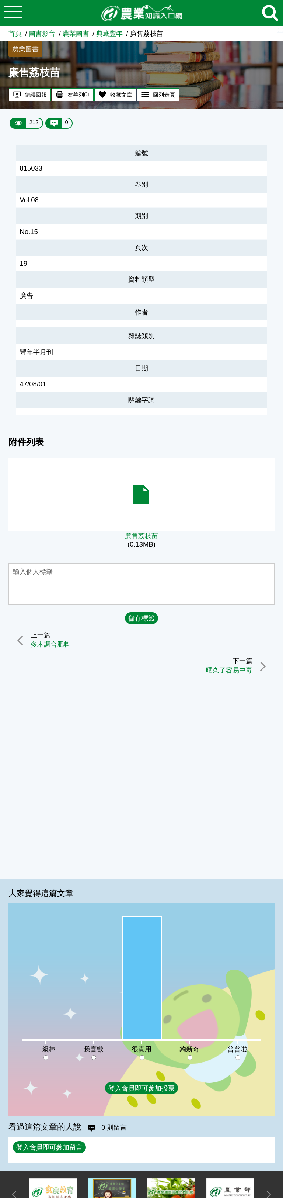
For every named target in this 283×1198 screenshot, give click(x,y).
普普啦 (237, 1049)
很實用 (141, 1049)
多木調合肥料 (52, 644)
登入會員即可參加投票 (141, 1088)
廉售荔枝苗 (141, 536)
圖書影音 (42, 33)
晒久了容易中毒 (228, 670)
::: (280, 30)
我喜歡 (94, 1049)
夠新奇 (189, 1049)
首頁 (15, 33)
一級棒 (46, 1049)
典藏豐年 (109, 33)
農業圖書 (76, 33)
